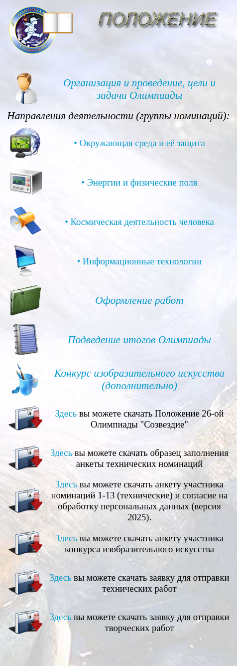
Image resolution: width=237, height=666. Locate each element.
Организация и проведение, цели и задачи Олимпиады (139, 89)
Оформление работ (139, 300)
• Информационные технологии (139, 261)
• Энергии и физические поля (140, 182)
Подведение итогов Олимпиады (139, 340)
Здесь (66, 413)
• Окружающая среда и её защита (139, 143)
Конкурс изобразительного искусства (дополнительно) (139, 379)
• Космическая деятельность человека (139, 222)
